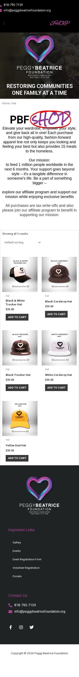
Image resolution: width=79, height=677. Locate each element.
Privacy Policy (14, 666)
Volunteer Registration (26, 567)
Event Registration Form (27, 559)
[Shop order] (21, 243)
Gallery (17, 542)
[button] (4, 22)
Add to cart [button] (17, 317)
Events (17, 550)
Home (5, 103)
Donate (17, 576)
